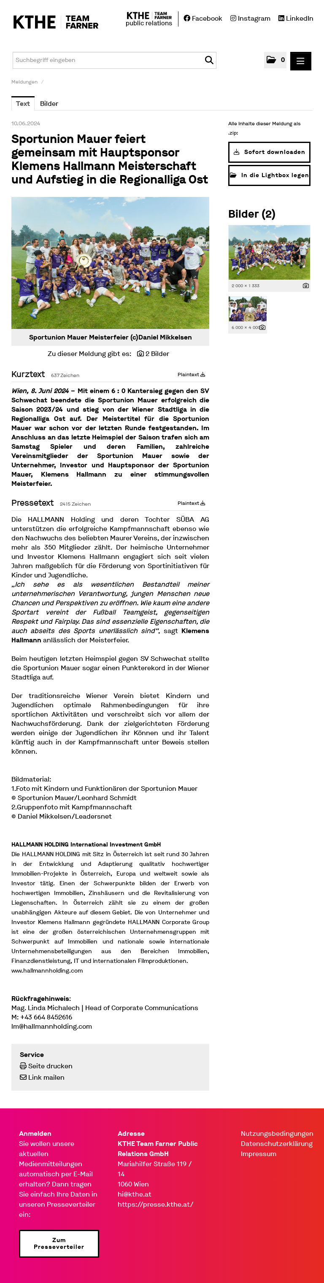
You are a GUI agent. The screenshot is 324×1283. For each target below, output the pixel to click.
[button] (275, 60)
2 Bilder (157, 353)
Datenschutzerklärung (277, 1143)
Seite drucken (50, 1066)
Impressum (258, 1153)
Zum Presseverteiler (59, 1243)
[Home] (51, 22)
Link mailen (46, 1077)
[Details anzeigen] (306, 286)
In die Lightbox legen (269, 175)
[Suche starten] (209, 60)
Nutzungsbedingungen (277, 1133)
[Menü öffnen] (300, 61)
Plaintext (191, 374)
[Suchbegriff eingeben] (114, 60)
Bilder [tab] (49, 103)
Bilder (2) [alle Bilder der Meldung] (251, 214)
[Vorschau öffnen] (110, 263)
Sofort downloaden (269, 152)
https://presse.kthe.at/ (156, 1204)
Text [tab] (23, 103)
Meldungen (24, 81)
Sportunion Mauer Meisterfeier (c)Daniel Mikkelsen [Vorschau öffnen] (110, 337)
